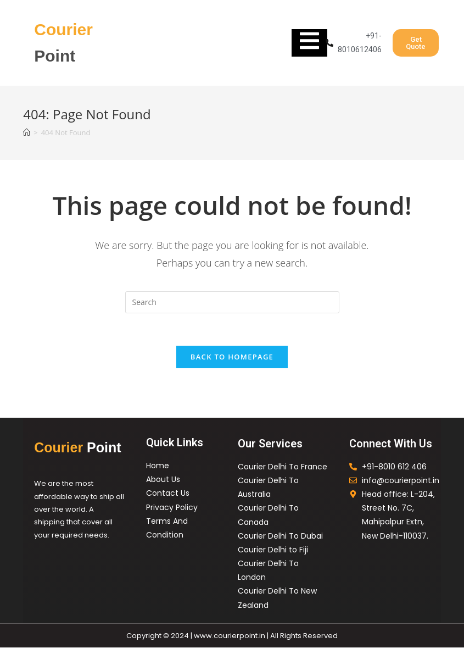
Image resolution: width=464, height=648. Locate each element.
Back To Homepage (232, 357)
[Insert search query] (232, 302)
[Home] (26, 132)
